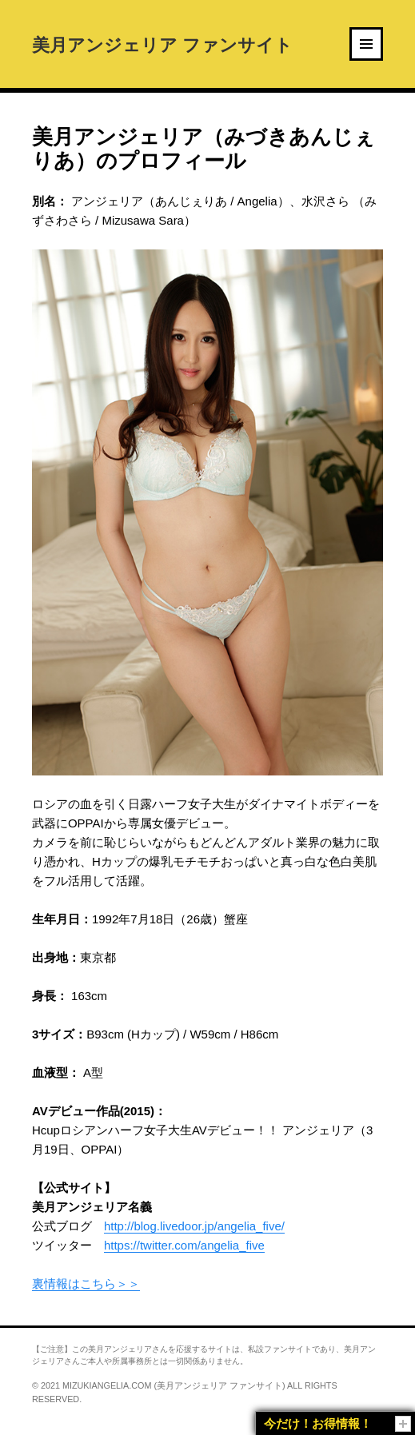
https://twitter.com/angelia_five (184, 1245)
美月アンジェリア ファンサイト (162, 44)
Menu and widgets (367, 59)
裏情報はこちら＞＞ (86, 1283)
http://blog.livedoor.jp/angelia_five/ (194, 1226)
